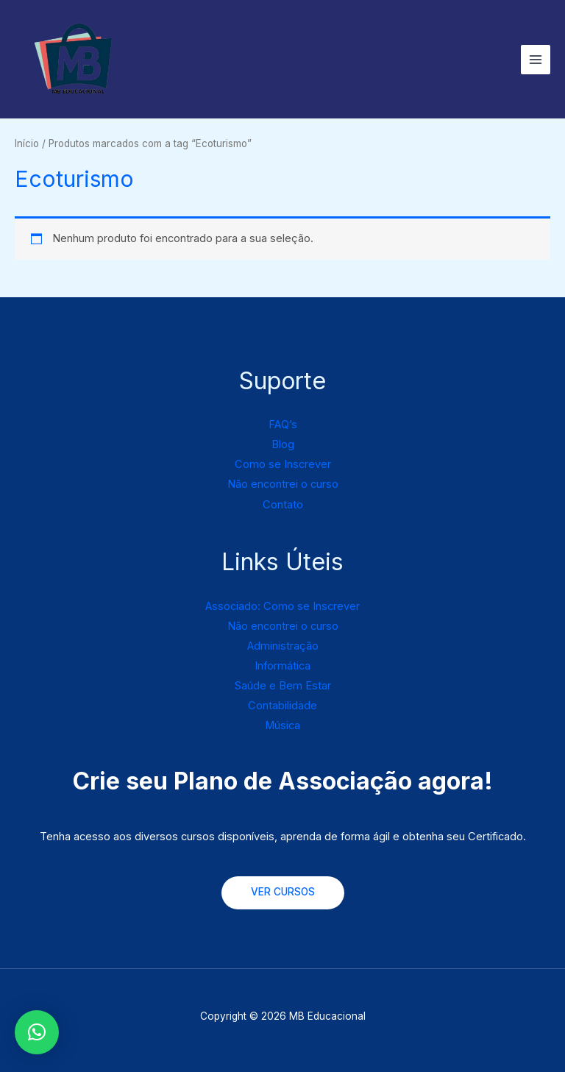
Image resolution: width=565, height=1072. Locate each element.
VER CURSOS (283, 892)
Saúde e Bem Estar (283, 685)
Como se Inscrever (283, 464)
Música (282, 725)
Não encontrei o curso (282, 484)
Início (27, 143)
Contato (283, 504)
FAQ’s (283, 424)
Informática (282, 665)
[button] (37, 1032)
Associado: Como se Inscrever (282, 606)
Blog (282, 444)
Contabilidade (282, 705)
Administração (283, 646)
